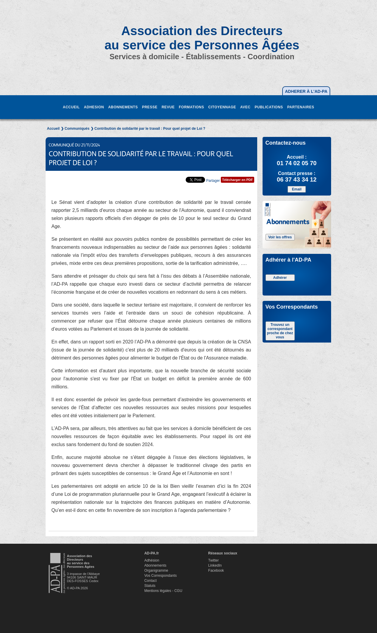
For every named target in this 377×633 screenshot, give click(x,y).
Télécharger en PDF (237, 180)
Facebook (216, 570)
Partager (213, 181)
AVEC (245, 107)
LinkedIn (215, 565)
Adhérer (280, 278)
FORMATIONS (191, 107)
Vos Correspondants (160, 575)
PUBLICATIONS (269, 107)
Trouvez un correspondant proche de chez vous (280, 331)
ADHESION (94, 107)
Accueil (53, 128)
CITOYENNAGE (222, 107)
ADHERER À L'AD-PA (306, 91)
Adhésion (151, 560)
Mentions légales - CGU (163, 591)
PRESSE (149, 107)
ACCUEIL (71, 107)
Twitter (213, 560)
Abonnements (155, 565)
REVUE (168, 107)
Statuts (149, 586)
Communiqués (77, 128)
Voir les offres (280, 237)
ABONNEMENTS (123, 107)
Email (296, 189)
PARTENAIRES (300, 107)
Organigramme (156, 570)
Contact (150, 581)
